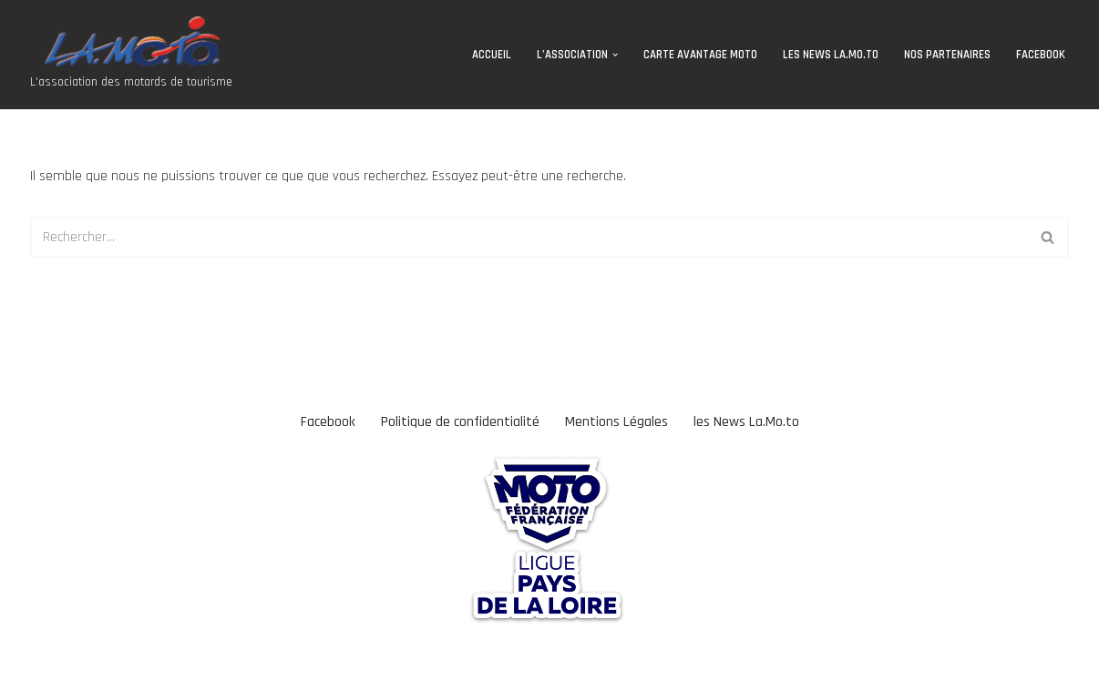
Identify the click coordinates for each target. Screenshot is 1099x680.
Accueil (491, 54)
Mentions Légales (616, 421)
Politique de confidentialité (460, 421)
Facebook (1040, 54)
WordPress (160, 656)
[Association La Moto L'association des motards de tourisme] (131, 54)
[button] (615, 54)
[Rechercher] (529, 237)
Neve (28, 656)
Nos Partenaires (947, 54)
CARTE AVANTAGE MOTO (700, 54)
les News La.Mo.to (830, 54)
